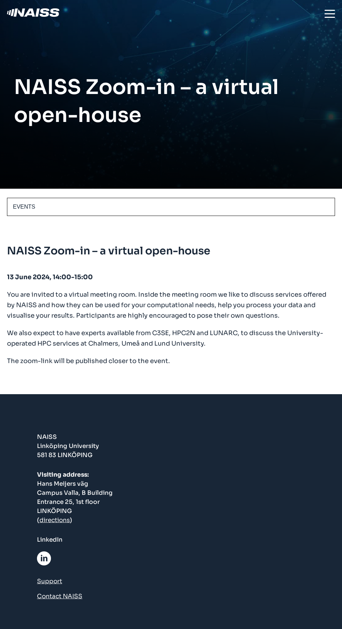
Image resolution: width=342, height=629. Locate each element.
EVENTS (24, 207)
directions (54, 520)
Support (49, 581)
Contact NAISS (59, 596)
